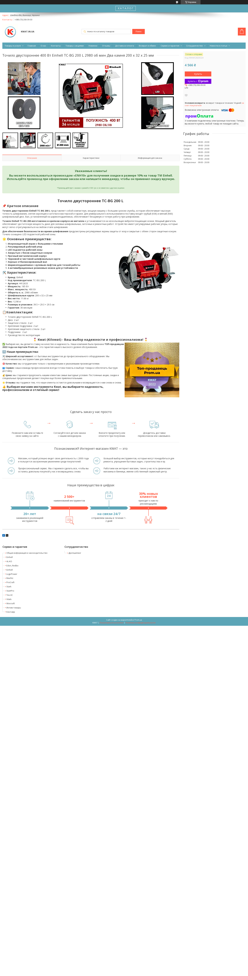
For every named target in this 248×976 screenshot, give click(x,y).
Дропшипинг (74, 552)
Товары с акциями (75, 45)
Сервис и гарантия (170, 45)
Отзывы (106, 45)
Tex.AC (9, 595)
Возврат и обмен (147, 45)
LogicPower (11, 574)
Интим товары (13, 607)
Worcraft (10, 603)
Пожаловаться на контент (112, 622)
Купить (198, 73)
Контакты (56, 45)
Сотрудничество (194, 45)
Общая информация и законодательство (26, 552)
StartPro (10, 590)
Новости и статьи (218, 45)
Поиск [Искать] (138, 31)
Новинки (93, 45)
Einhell (9, 557)
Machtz (9, 578)
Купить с (198, 81)
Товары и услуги (13, 45)
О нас (43, 45)
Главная (32, 45)
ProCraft (10, 582)
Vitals (9, 599)
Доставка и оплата (124, 45)
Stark (8, 586)
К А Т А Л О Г (125, 8)
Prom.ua (138, 620)
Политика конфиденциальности (141, 622)
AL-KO (9, 561)
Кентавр (10, 611)
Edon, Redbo (12, 565)
